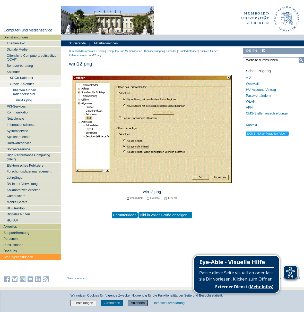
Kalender (13, 72)
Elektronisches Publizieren (26, 165)
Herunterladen (124, 215)
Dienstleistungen (16, 37)
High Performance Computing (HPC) (28, 157)
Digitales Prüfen (18, 214)
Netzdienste (15, 118)
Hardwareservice (19, 143)
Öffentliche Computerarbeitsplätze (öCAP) (31, 57)
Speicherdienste (18, 137)
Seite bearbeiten (76, 278)
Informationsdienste (21, 125)
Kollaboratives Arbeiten (23, 190)
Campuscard (16, 196)
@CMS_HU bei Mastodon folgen (266, 133)
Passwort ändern (258, 95)
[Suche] (301, 60)
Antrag (271, 90)
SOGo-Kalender (21, 78)
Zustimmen (112, 303)
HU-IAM (13, 220)
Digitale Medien (18, 49)
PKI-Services (16, 106)
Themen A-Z (16, 43)
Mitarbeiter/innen (106, 43)
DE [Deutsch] (248, 51)
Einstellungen (83, 303)
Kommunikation (18, 112)
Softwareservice (18, 149)
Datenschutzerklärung (169, 303)
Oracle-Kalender (22, 84)
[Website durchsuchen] (273, 60)
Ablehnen (138, 303)
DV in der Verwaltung (22, 184)
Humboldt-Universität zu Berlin (87, 51)
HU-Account (255, 90)
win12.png (24, 100)
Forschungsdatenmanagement (29, 171)
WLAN (250, 101)
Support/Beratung (16, 233)
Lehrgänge (14, 177)
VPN (249, 107)
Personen (11, 239)
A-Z (248, 78)
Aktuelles (10, 226)
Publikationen (13, 245)
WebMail (252, 84)
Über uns (10, 251)
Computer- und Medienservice (28, 30)
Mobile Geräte (17, 202)
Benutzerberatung (20, 66)
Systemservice (17, 131)
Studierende (77, 43)
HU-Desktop (16, 208)
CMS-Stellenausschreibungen (267, 113)
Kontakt (251, 125)
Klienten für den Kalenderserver (24, 92)
